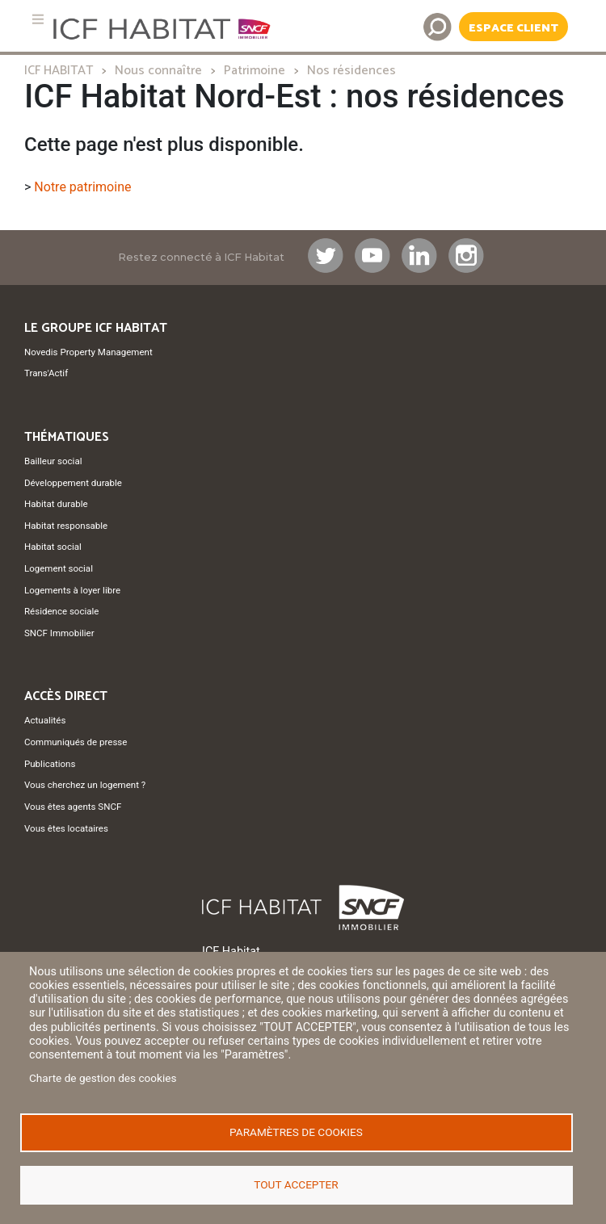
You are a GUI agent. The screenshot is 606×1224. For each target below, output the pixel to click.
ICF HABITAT (58, 71)
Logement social (58, 568)
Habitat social (53, 546)
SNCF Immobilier (59, 633)
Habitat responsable (65, 525)
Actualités (44, 720)
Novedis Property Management (88, 352)
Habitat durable (56, 503)
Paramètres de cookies (296, 1131)
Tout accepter (296, 1184)
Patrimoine (254, 71)
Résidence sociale (61, 611)
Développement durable (73, 482)
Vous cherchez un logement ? (84, 784)
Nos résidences (351, 71)
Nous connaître (158, 71)
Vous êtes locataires (66, 828)
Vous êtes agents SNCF (72, 806)
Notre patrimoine (82, 187)
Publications (49, 763)
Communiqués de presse (75, 742)
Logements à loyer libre (72, 590)
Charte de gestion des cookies (103, 1078)
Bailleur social (53, 461)
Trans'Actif (46, 373)
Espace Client (513, 28)
